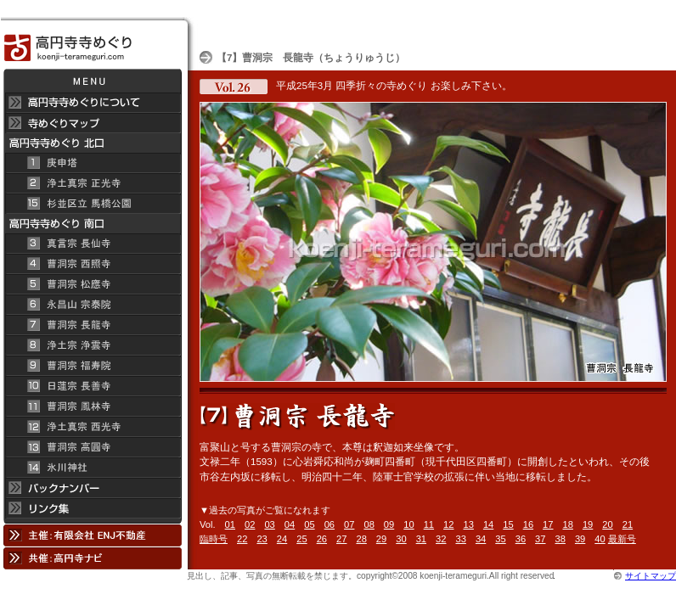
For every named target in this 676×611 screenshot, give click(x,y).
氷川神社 (92, 467)
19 (588, 524)
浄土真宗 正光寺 (92, 183)
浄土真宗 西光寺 (92, 427)
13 (468, 524)
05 (309, 524)
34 (481, 539)
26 (322, 539)
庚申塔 (92, 163)
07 (349, 524)
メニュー (92, 80)
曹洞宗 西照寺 (92, 264)
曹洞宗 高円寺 (92, 447)
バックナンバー (92, 488)
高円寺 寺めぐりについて (92, 102)
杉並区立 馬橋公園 (92, 203)
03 (269, 524)
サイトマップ (650, 575)
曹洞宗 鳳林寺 (92, 406)
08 (368, 524)
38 (560, 539)
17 (548, 524)
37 (540, 539)
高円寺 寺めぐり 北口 (92, 143)
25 (301, 539)
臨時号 (214, 539)
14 (488, 524)
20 (607, 524)
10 (408, 524)
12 (448, 524)
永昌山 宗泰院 (92, 304)
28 (361, 539)
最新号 (622, 539)
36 (520, 539)
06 (329, 524)
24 (282, 539)
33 (460, 539)
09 (389, 524)
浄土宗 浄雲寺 (92, 345)
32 (441, 539)
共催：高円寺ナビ (92, 558)
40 (599, 539)
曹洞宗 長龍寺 (92, 325)
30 (401, 539)
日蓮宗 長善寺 (92, 386)
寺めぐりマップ (92, 123)
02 (250, 524)
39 (580, 539)
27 (341, 539)
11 (429, 524)
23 (261, 539)
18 (568, 524)
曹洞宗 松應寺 (92, 284)
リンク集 (92, 511)
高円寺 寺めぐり (92, 43)
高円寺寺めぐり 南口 (92, 223)
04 (289, 524)
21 (627, 524)
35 (500, 539)
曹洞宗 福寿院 (92, 366)
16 (528, 524)
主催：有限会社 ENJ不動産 (92, 535)
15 (508, 524)
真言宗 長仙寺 (92, 243)
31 (421, 539)
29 (381, 539)
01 (230, 524)
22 (242, 539)
